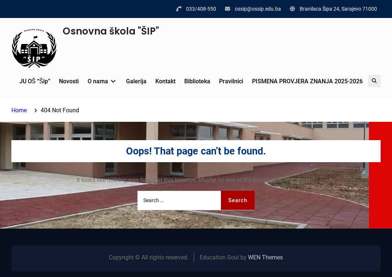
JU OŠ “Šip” (34, 81)
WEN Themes (265, 257)
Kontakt (165, 81)
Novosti (69, 81)
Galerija (136, 81)
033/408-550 (201, 9)
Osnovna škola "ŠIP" (111, 31)
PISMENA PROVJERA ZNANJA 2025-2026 (307, 81)
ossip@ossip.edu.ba (258, 9)
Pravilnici (231, 81)
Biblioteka (197, 81)
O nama (98, 81)
